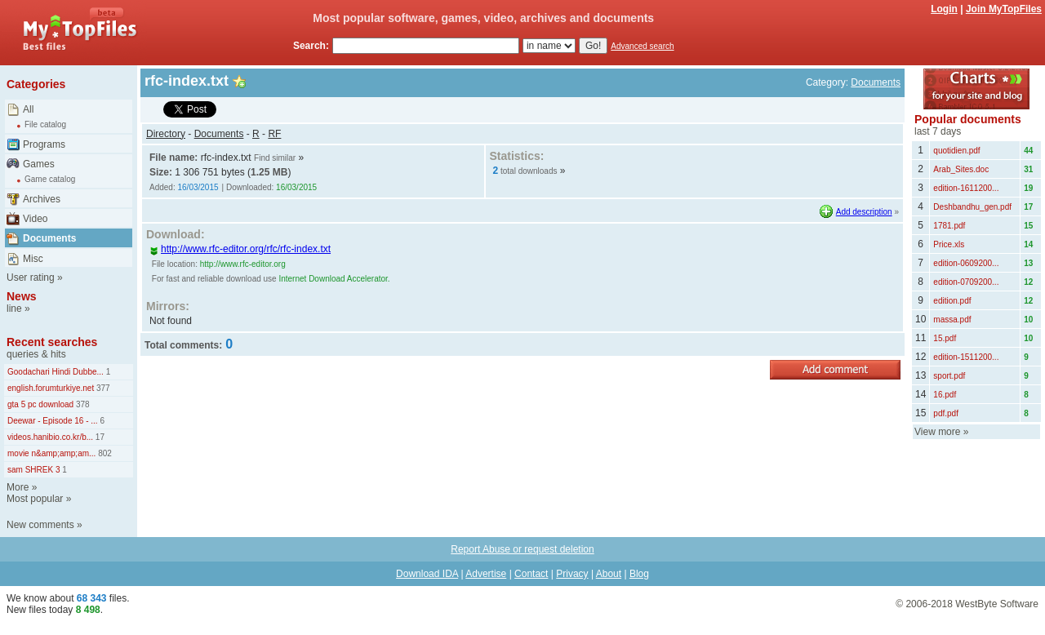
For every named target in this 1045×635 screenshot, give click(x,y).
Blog (639, 573)
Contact (531, 573)
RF (274, 134)
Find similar (275, 157)
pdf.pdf (945, 413)
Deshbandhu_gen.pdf (972, 206)
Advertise (485, 573)
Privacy (572, 573)
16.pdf (944, 394)
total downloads (529, 171)
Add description (864, 211)
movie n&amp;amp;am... (51, 453)
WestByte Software (996, 604)
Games (39, 164)
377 (101, 388)
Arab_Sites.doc (961, 169)
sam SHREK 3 (33, 469)
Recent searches (52, 342)
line (14, 308)
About (608, 573)
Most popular (35, 498)
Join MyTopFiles (1004, 9)
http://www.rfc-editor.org (243, 264)
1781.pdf (949, 225)
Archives (41, 199)
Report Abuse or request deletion (522, 549)
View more (937, 431)
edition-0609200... (965, 263)
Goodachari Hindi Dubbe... (55, 371)
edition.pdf (952, 300)
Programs (44, 144)
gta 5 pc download (40, 404)
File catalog (45, 124)
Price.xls (948, 244)
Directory (165, 134)
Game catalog (49, 179)
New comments (40, 525)
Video (35, 218)
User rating (31, 277)
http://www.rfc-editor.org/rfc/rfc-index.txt (240, 249)
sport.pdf (949, 375)
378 (81, 404)
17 (98, 437)
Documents (49, 238)
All (28, 109)
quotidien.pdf (956, 150)
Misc (33, 258)
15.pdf (944, 338)
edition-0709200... (965, 282)
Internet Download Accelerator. (333, 278)
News (22, 296)
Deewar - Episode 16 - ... (52, 420)
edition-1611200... (965, 188)
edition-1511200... (965, 357)
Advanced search (642, 46)
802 (103, 453)
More (18, 487)
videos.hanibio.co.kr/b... (50, 437)
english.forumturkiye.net (50, 388)
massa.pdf (952, 319)
